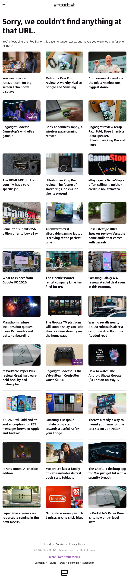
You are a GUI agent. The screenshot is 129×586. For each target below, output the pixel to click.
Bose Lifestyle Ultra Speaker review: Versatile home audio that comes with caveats (106, 236)
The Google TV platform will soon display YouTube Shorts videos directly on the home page (64, 329)
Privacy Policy (77, 544)
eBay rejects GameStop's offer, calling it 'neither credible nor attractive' (106, 185)
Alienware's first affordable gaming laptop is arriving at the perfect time (64, 236)
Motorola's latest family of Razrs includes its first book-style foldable (63, 473)
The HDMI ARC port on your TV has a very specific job (19, 185)
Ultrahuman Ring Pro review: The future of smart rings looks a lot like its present (62, 187)
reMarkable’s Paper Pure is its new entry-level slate (106, 518)
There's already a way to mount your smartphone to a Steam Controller (106, 424)
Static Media (49, 550)
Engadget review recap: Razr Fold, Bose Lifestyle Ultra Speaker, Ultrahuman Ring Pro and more (106, 136)
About (47, 544)
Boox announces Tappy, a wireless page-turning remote (64, 132)
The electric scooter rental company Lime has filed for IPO (64, 283)
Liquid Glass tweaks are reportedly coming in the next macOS (21, 518)
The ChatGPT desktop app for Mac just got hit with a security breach (107, 473)
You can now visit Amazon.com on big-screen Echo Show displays (18, 85)
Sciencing (73, 563)
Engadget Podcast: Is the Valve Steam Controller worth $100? (64, 376)
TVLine (52, 563)
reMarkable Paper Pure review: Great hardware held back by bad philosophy (20, 378)
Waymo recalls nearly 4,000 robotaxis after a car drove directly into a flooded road (105, 329)
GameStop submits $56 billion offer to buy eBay (20, 231)
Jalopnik (40, 563)
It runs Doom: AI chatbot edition (20, 471)
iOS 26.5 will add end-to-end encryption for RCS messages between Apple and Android (21, 427)
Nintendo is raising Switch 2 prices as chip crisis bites (64, 515)
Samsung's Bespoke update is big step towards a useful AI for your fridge (62, 427)
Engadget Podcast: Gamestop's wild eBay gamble (18, 132)
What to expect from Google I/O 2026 (18, 280)
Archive (60, 544)
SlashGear (88, 563)
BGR (62, 563)
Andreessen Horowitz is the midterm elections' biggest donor (105, 83)
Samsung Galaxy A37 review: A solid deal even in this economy (106, 283)
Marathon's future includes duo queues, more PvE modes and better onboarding (18, 329)
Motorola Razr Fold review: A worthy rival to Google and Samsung (64, 83)
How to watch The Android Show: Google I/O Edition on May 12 (104, 376)
